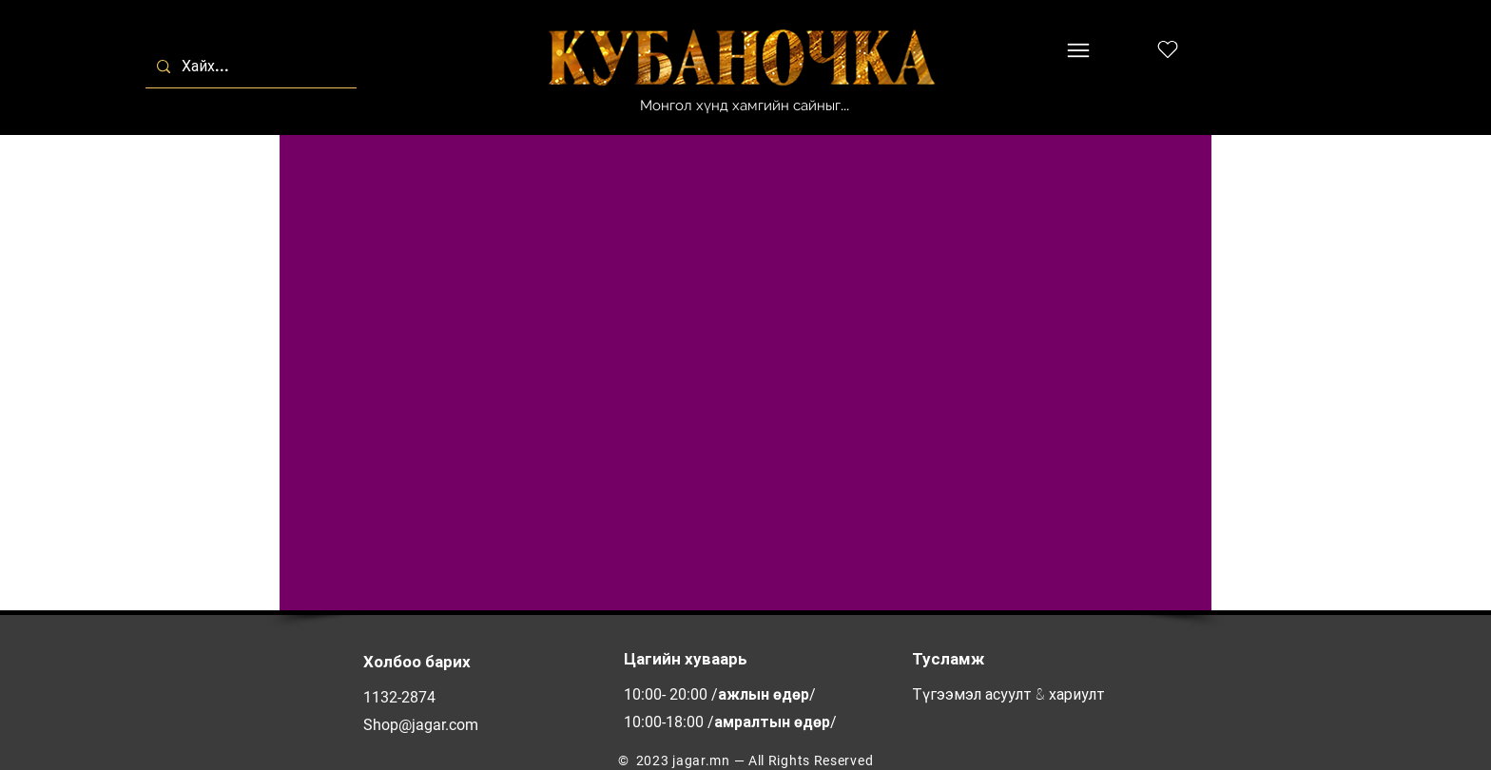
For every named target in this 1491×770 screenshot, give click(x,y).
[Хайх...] (249, 66)
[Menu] (1079, 50)
